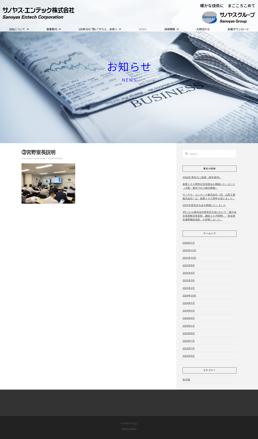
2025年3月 (189, 280)
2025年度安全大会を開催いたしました (204, 205)
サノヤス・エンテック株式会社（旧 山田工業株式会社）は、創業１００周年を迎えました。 (209, 196)
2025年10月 (189, 257)
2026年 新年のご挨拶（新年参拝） (202, 177)
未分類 (186, 379)
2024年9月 (189, 303)
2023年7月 (189, 340)
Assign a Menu (129, 429)
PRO (135, 423)
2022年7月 (189, 348)
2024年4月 (189, 318)
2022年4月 (189, 355)
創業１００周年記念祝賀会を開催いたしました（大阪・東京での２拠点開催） (209, 186)
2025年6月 (189, 272)
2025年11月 (189, 250)
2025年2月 (189, 288)
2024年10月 (189, 295)
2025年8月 (189, 265)
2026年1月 (189, 242)
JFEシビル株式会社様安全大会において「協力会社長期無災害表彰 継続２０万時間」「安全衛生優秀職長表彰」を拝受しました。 (209, 215)
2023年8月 (189, 333)
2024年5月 (189, 310)
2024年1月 (189, 325)
